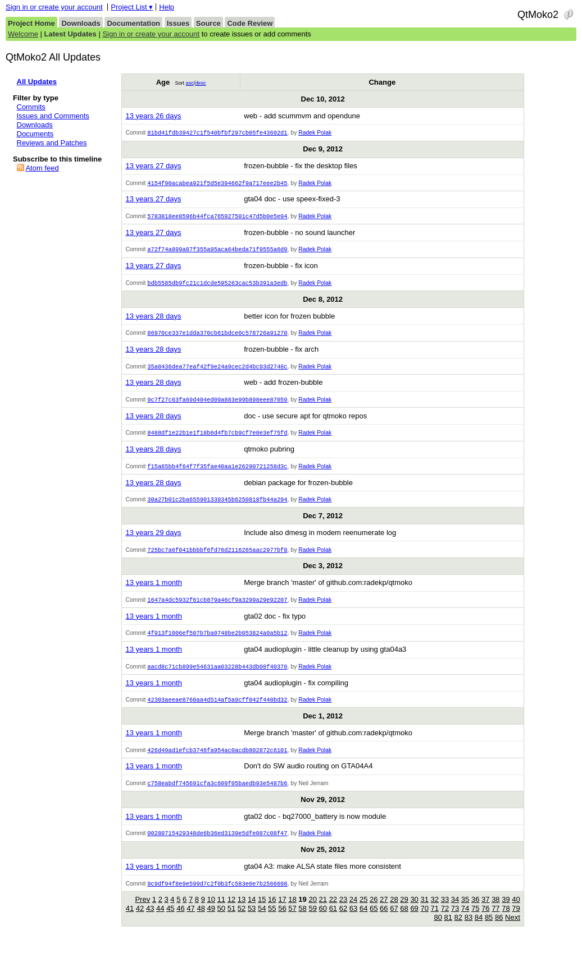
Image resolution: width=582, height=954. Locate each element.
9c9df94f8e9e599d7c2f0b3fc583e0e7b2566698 (217, 894)
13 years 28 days (153, 319)
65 (374, 919)
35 (465, 910)
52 (241, 919)
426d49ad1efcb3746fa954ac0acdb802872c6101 (217, 759)
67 (394, 919)
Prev (142, 910)
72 (445, 919)
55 (272, 919)
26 (374, 910)
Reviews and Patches (52, 143)
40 (516, 910)
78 (506, 919)
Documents (35, 134)
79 (516, 919)
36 (475, 910)
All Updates (37, 81)
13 (241, 910)
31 (424, 910)
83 (468, 928)
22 (333, 910)
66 (384, 919)
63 (353, 919)
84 (479, 928)
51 (231, 919)
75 (475, 919)
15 (262, 910)
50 (221, 919)
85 (489, 928)
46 (180, 919)
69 (414, 919)
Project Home (31, 23)
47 (190, 919)
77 (495, 919)
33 (445, 910)
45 (170, 919)
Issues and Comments (53, 116)
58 (302, 919)
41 (130, 919)
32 (435, 910)
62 (343, 919)
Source (208, 23)
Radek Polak (314, 133)
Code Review (249, 23)
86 (499, 928)
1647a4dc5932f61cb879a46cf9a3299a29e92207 (217, 607)
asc (190, 83)
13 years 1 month (153, 589)
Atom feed (41, 168)
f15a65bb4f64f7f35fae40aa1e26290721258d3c (217, 472)
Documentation (133, 23)
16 (272, 910)
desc (200, 83)
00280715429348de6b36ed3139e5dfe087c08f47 (217, 843)
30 (414, 910)
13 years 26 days (153, 116)
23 (343, 910)
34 (455, 910)
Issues (178, 23)
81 (448, 928)
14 (252, 910)
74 (465, 919)
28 (394, 910)
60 (323, 919)
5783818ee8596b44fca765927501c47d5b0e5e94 (217, 218)
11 (221, 910)
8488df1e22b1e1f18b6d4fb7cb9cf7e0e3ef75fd (217, 437)
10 (211, 910)
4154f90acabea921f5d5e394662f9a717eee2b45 (217, 184)
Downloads (80, 23)
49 (211, 919)
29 (404, 910)
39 (506, 910)
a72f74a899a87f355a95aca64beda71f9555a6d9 (217, 251)
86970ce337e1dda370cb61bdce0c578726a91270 (217, 336)
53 (252, 919)
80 (438, 928)
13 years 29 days (153, 538)
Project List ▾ (132, 7)
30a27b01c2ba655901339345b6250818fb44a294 (217, 505)
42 (140, 919)
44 (160, 919)
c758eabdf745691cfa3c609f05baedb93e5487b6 (217, 793)
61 (333, 919)
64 (363, 919)
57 (292, 919)
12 (231, 910)
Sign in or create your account (54, 7)
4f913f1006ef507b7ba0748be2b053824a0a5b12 (217, 640)
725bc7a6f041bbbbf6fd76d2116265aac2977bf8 (217, 556)
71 (435, 919)
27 (384, 910)
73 (455, 919)
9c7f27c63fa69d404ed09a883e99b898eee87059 (217, 404)
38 (495, 910)
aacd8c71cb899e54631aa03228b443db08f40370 (217, 675)
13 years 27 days (153, 166)
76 (485, 919)
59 (312, 919)
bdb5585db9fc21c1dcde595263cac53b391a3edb (217, 285)
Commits (31, 107)
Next (512, 928)
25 (363, 910)
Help (166, 7)
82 (458, 928)
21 (323, 910)
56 (282, 919)
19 (302, 910)
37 (485, 910)
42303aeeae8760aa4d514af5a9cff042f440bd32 (217, 708)
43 (150, 919)
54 (262, 919)
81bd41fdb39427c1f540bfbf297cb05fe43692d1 (217, 133)
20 (312, 910)
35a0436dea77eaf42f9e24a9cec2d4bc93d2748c (217, 370)
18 (292, 910)
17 (282, 910)
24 (353, 910)
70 (424, 919)
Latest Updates (70, 34)
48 (200, 919)
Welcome (23, 34)
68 (404, 919)
